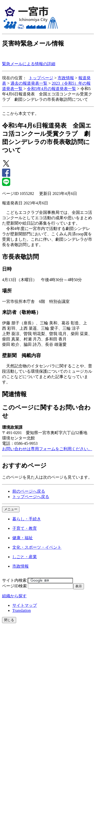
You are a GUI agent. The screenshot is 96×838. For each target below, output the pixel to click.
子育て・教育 (24, 528)
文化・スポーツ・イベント (36, 547)
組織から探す (14, 596)
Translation (21, 610)
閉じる (9, 620)
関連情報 (14, 394)
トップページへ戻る (30, 496)
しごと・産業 (24, 557)
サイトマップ (24, 605)
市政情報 (66, 78)
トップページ (41, 78)
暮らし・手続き (26, 519)
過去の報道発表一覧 (28, 83)
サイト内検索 (14, 580)
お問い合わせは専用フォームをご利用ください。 (47, 449)
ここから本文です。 (20, 113)
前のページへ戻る (28, 491)
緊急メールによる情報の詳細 (28, 64)
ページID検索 (14, 586)
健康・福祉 (22, 538)
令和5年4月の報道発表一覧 (51, 88)
